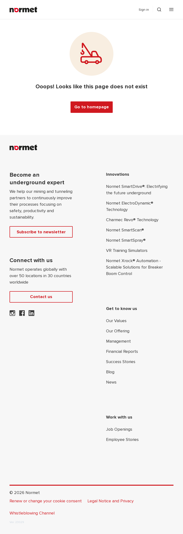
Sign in (144, 10)
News (111, 382)
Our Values (116, 320)
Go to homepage (91, 107)
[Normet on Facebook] (22, 314)
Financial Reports (122, 351)
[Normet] (23, 9)
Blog (110, 371)
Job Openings (119, 429)
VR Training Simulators (126, 250)
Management (118, 341)
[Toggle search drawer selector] (159, 9)
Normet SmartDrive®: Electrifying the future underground (137, 189)
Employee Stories (122, 439)
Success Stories (120, 361)
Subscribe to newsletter (41, 232)
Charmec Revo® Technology (132, 219)
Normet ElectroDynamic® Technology (129, 206)
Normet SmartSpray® (126, 240)
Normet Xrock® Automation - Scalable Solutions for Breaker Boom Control (134, 267)
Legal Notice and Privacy (110, 501)
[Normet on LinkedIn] (31, 314)
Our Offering (117, 331)
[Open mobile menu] (171, 9)
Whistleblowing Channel (32, 513)
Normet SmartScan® (125, 230)
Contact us (41, 296)
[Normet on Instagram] (12, 314)
